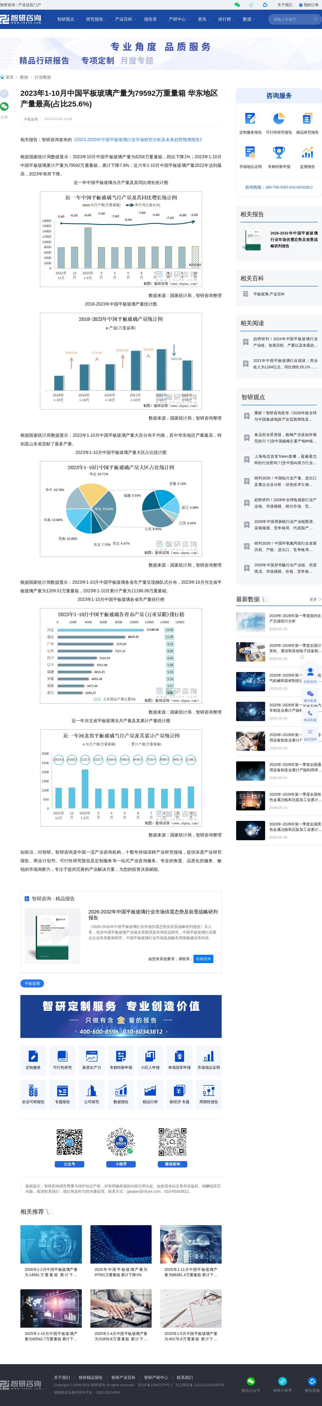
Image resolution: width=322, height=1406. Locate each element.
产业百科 (126, 19)
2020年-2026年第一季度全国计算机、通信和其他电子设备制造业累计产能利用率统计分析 (295, 650)
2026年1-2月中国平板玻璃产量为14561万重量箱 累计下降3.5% (51, 1274)
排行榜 (226, 19)
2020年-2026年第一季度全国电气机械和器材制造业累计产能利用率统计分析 (295, 680)
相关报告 (252, 214)
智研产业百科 (123, 1377)
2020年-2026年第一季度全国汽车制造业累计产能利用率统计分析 (295, 710)
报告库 (152, 19)
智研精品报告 (91, 1377)
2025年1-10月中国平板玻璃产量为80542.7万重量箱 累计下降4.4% (51, 1338)
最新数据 (248, 599)
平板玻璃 (31, 119)
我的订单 (309, 5)
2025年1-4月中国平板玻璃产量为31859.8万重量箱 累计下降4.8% (121, 1338)
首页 (10, 77)
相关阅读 (252, 323)
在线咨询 (203, 959)
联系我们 (185, 1377)
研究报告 (97, 19)
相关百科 (252, 278)
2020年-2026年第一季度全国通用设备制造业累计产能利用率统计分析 (295, 769)
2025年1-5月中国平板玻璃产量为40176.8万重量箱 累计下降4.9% (190, 1338)
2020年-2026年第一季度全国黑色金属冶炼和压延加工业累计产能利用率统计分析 (295, 829)
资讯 (204, 19)
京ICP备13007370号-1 (155, 1385)
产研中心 (179, 19)
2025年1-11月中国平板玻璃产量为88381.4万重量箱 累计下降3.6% (190, 1274)
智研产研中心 (156, 1377)
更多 (313, 599)
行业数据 (43, 77)
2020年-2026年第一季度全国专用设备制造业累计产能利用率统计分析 (295, 740)
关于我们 (284, 5)
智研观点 (68, 19)
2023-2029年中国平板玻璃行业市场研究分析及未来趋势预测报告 (138, 139)
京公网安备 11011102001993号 (200, 1385)
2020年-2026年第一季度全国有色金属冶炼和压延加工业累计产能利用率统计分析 (295, 799)
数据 (249, 19)
